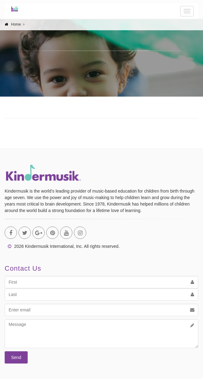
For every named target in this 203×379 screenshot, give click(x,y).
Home (16, 24)
